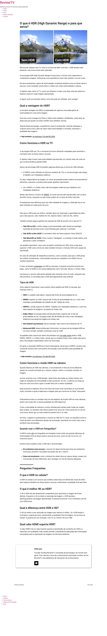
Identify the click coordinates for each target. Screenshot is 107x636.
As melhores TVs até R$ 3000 (43, 356)
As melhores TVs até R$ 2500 (43, 137)
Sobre (5, 10)
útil (32, 433)
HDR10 (46, 195)
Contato (5, 16)
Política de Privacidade (9, 602)
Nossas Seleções (8, 14)
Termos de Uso (7, 600)
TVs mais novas (65, 335)
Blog (4, 12)
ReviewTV (7, 2)
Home (5, 8)
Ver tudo (90, 585)
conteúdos (38, 266)
